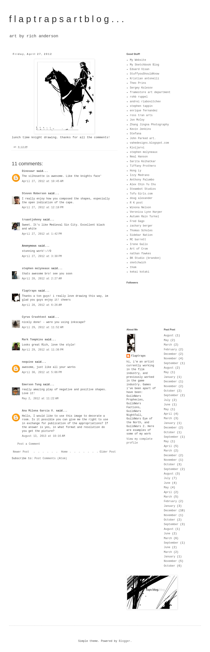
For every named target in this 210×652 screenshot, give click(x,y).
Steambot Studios (143, 189)
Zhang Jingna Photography (149, 124)
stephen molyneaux (36, 268)
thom (133, 267)
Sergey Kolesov (141, 87)
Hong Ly (135, 170)
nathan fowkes (140, 253)
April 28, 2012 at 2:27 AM (42, 278)
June (167, 404)
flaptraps (29, 290)
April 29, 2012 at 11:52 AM (42, 327)
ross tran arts (141, 115)
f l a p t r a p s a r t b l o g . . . (66, 19)
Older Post (108, 451)
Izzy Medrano (139, 175)
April (168, 414)
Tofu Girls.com (141, 193)
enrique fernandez (143, 110)
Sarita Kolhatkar (143, 161)
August (169, 335)
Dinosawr (28, 171)
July (167, 400)
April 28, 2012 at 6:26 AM (42, 305)
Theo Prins (138, 83)
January (169, 377)
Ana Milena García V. (38, 410)
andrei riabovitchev (145, 101)
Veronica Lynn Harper (146, 212)
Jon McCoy (137, 120)
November (170, 358)
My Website (138, 60)
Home (64, 451)
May (166, 340)
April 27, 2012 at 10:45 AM (42, 181)
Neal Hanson (139, 156)
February (170, 349)
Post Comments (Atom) (51, 458)
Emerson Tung (31, 384)
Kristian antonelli (144, 78)
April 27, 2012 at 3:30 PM (42, 256)
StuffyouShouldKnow (144, 73)
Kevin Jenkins (140, 129)
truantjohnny (31, 219)
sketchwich (138, 262)
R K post (136, 202)
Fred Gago (137, 221)
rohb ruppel (139, 96)
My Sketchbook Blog (144, 64)
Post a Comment (28, 444)
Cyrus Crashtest (34, 317)
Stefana (135, 133)
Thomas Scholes (141, 230)
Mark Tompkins (32, 339)
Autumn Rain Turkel (144, 216)
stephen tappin (141, 106)
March (168, 344)
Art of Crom (139, 248)
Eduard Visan (139, 69)
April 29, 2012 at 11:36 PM (42, 349)
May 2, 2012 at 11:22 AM (40, 398)
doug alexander (141, 198)
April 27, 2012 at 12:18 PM (42, 207)
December (170, 354)
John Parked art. (143, 138)
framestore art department (150, 92)
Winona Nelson (140, 207)
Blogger (124, 641)
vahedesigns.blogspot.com (149, 143)
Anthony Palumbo (142, 179)
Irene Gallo (139, 244)
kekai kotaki (139, 271)
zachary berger (141, 225)
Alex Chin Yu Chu (143, 184)
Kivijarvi (137, 147)
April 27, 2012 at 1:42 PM (42, 234)
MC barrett (138, 239)
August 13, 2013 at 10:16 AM (43, 436)
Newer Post (21, 451)
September (171, 363)
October (169, 391)
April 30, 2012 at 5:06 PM (42, 372)
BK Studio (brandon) (145, 258)
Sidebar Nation (141, 235)
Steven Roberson (34, 193)
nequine (27, 362)
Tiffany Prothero (143, 166)
